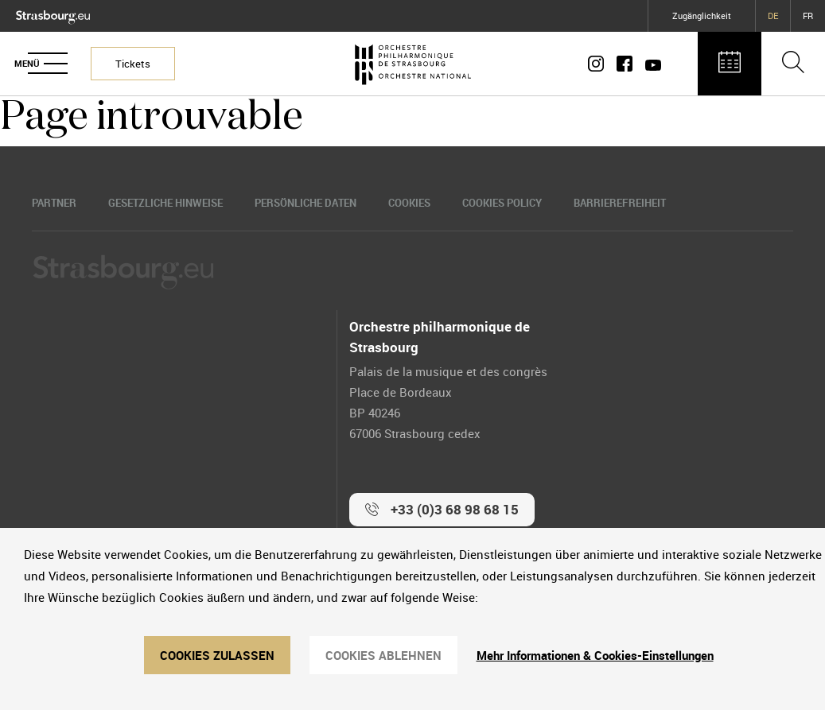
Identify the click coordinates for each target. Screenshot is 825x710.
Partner (54, 203)
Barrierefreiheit (620, 203)
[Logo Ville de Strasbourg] (53, 14)
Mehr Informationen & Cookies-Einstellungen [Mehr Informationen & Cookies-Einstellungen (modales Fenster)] (595, 655)
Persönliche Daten (305, 203)
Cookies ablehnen (383, 655)
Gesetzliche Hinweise (165, 203)
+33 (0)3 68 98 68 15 (455, 509)
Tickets (132, 63)
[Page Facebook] (624, 63)
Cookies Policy (502, 203)
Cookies (409, 203)
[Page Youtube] (650, 63)
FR (808, 15)
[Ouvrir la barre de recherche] (793, 63)
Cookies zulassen (217, 655)
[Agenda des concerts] (729, 63)
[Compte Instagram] (599, 63)
